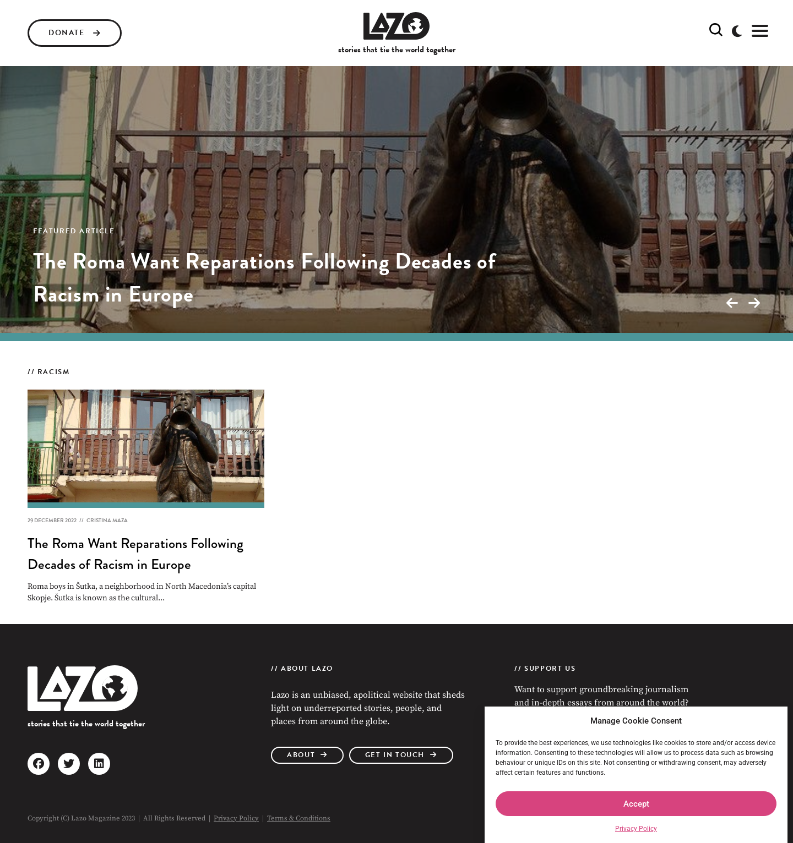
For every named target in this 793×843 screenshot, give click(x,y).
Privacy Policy (636, 829)
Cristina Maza (107, 520)
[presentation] (732, 303)
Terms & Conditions (298, 818)
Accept (636, 804)
